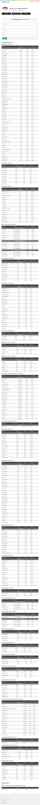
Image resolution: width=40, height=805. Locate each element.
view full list (25, 19)
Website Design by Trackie (6, 800)
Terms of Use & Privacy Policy (6, 798)
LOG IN (31, 2)
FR (34, 2)
